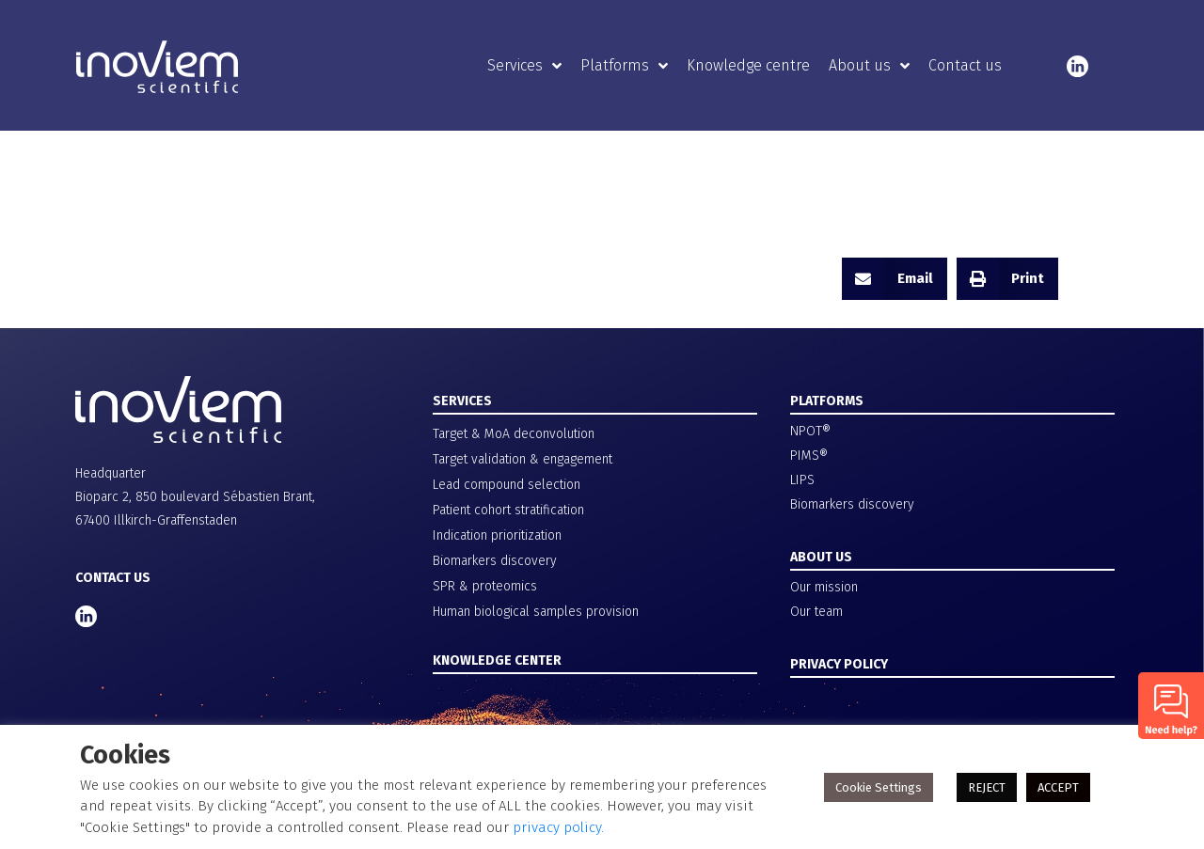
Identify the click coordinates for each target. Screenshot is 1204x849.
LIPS (802, 480)
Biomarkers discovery (852, 504)
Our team (816, 612)
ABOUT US (821, 557)
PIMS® (809, 456)
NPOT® (810, 431)
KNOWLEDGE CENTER (497, 660)
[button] (894, 279)
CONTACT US (112, 578)
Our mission (824, 587)
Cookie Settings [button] (878, 787)
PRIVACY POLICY (839, 664)
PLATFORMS (826, 401)
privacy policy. (558, 827)
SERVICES (462, 401)
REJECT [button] (987, 787)
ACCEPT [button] (1058, 787)
